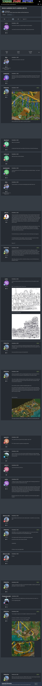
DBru (6, 57)
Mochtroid (6, 140)
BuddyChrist (6, 73)
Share (4, 14)
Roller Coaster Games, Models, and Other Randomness (19, 12)
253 (6, 149)
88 (6, 446)
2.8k (6, 32)
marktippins (6, 451)
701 (6, 97)
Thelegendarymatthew (6, 597)
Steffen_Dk (6, 154)
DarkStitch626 (6, 168)
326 (6, 83)
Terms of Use (4, 684)
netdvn (6, 23)
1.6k (6, 177)
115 (6, 525)
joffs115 (6, 212)
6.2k (6, 191)
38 (6, 222)
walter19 (6, 465)
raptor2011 (6, 437)
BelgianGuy (8, 11)
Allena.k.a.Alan (6, 515)
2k (6, 163)
